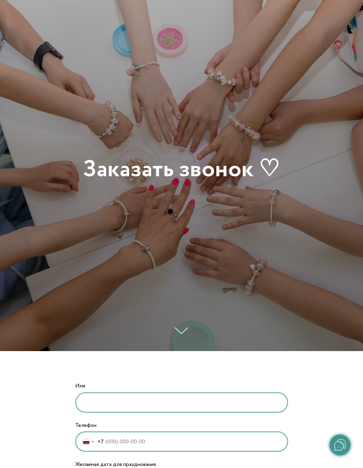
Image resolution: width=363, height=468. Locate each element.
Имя (80, 386)
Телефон (86, 425)
